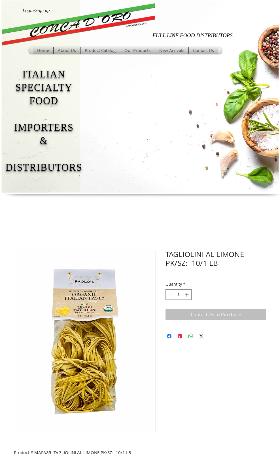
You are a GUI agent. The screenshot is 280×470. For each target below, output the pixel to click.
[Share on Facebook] (169, 336)
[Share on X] (201, 336)
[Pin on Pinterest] (180, 336)
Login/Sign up (36, 10)
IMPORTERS (44, 127)
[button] (137, 50)
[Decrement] (169, 295)
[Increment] (187, 295)
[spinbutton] (178, 295)
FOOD (43, 100)
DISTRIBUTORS (43, 167)
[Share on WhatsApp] (190, 336)
